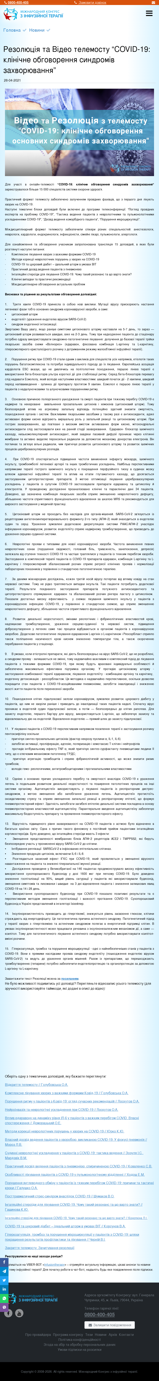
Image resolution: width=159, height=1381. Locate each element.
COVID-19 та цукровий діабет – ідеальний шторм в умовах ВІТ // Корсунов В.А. (65, 1226)
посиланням (69, 978)
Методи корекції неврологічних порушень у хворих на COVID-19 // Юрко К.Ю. (64, 1131)
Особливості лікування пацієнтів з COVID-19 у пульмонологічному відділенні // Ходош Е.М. (75, 1174)
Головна (12, 30)
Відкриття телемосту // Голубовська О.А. (36, 1084)
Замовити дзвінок (89, 2)
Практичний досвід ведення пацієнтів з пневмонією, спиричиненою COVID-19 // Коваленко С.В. (78, 1166)
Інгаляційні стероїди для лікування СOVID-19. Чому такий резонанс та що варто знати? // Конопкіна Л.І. (76, 1218)
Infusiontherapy (54, 1264)
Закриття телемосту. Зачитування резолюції (39, 1247)
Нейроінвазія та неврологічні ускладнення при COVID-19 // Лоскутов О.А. (61, 1109)
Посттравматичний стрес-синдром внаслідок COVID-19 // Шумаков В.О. (59, 1196)
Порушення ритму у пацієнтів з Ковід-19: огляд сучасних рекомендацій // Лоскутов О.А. (72, 1101)
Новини (37, 30)
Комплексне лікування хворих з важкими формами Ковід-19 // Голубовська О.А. (66, 1092)
